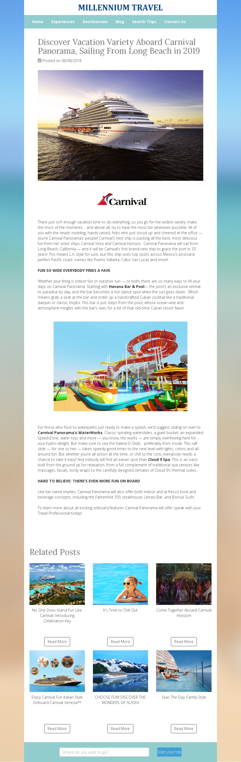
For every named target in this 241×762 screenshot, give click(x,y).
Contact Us (175, 21)
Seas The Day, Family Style (184, 675)
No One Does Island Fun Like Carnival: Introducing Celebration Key (57, 593)
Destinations (95, 21)
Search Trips (144, 21)
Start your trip (169, 751)
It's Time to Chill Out (120, 588)
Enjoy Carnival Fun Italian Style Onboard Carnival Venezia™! (57, 677)
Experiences (63, 21)
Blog (120, 21)
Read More (57, 641)
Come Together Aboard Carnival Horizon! (184, 590)
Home (37, 21)
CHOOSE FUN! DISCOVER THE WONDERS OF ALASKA (120, 677)
